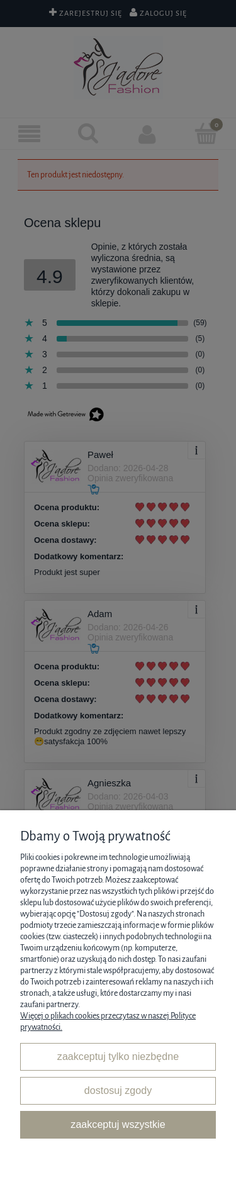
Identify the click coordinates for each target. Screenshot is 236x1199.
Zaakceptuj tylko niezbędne (118, 1056)
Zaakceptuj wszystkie (117, 1124)
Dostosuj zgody (118, 1090)
